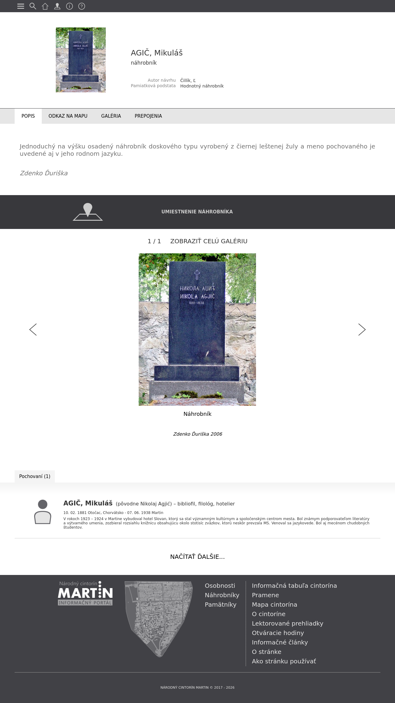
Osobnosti (220, 585)
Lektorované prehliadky (287, 623)
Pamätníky (221, 604)
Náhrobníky (222, 595)
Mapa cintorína (274, 604)
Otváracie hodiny (278, 633)
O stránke (267, 651)
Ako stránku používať (284, 661)
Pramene (265, 595)
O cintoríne (269, 614)
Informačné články (280, 642)
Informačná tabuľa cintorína (294, 585)
